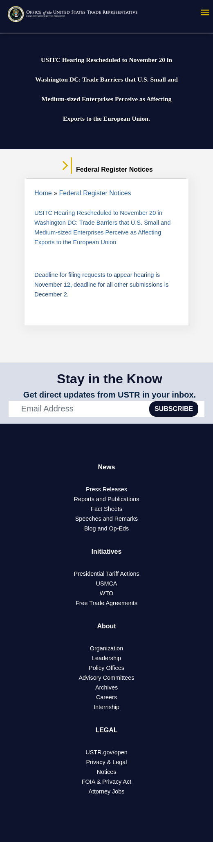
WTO (106, 593)
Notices (107, 772)
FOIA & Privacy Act (107, 781)
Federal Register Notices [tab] (106, 170)
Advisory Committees (107, 677)
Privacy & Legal (106, 762)
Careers (106, 697)
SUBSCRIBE (174, 408)
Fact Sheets (106, 509)
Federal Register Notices (95, 193)
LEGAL (106, 730)
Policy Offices (106, 668)
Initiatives (107, 551)
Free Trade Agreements (106, 603)
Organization (106, 648)
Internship (106, 707)
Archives (106, 687)
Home (43, 193)
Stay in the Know (109, 378)
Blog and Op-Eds (106, 528)
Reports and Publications (106, 499)
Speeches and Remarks (106, 518)
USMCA (106, 583)
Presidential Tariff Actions (106, 573)
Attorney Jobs (107, 791)
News (106, 467)
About (106, 626)
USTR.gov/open (106, 752)
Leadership (106, 658)
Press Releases (106, 489)
